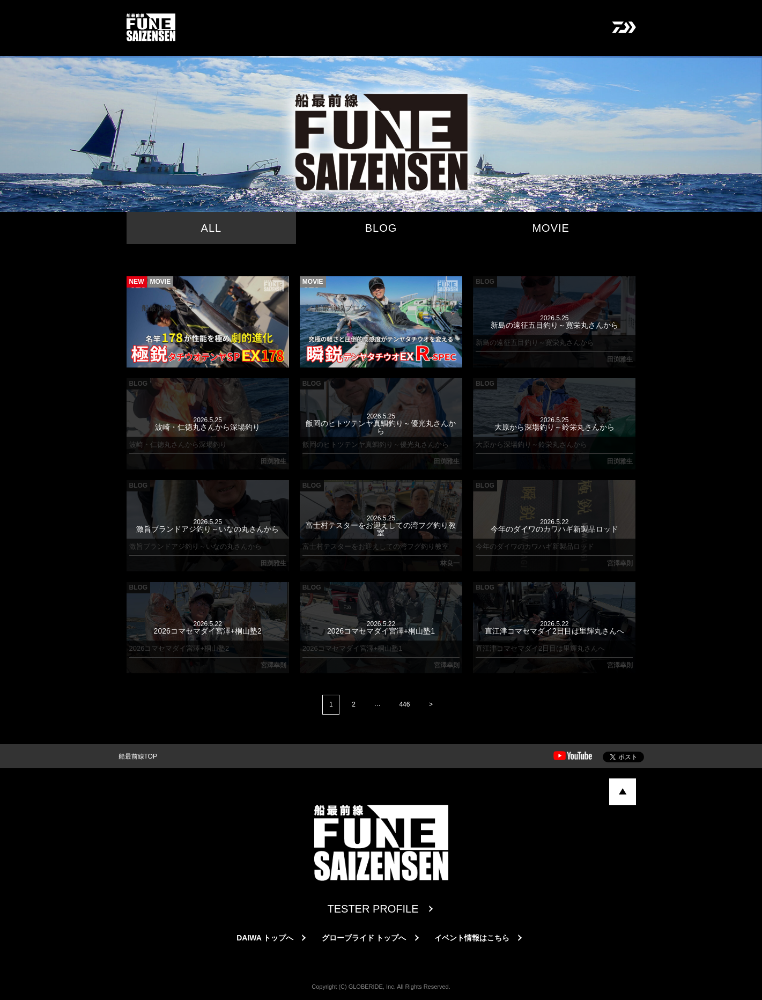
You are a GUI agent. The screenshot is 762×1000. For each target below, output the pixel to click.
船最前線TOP (138, 756)
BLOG (381, 228)
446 (405, 704)
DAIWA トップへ (264, 937)
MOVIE (550, 228)
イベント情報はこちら (471, 937)
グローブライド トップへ (364, 937)
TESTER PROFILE (372, 909)
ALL (211, 228)
